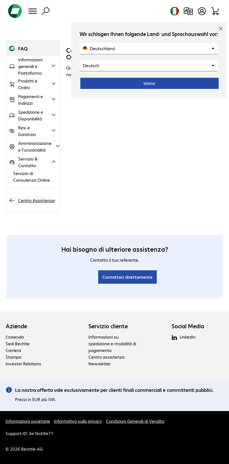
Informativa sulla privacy (78, 421)
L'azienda (15, 337)
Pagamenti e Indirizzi (30, 99)
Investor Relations (23, 363)
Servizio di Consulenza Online (31, 176)
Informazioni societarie (28, 421)
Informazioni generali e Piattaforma (30, 66)
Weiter (149, 83)
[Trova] (45, 11)
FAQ (23, 48)
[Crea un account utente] (201, 11)
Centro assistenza (106, 357)
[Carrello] (215, 11)
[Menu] (32, 11)
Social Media (188, 326)
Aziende (16, 326)
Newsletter (99, 363)
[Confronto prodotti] (188, 11)
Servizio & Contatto (28, 162)
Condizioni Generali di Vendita (135, 421)
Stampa (13, 357)
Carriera (13, 350)
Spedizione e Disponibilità (30, 115)
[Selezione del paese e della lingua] (174, 11)
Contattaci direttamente (127, 277)
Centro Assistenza (36, 200)
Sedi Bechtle (18, 343)
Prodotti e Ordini (27, 84)
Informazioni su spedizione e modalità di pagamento (112, 343)
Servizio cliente (108, 326)
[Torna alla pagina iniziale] (15, 11)
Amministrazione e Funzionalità (35, 146)
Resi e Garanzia (27, 131)
